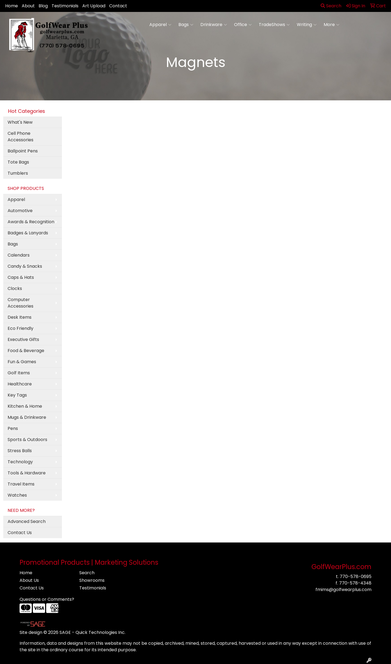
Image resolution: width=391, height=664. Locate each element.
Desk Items (19, 317)
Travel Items (21, 484)
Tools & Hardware (27, 473)
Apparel (160, 24)
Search (331, 6)
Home (11, 6)
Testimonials (65, 6)
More (331, 24)
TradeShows (274, 24)
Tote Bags (18, 162)
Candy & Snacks (25, 266)
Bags (185, 24)
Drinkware (213, 24)
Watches (17, 495)
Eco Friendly (20, 328)
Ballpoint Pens (23, 151)
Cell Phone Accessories (20, 136)
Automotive (20, 210)
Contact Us (20, 532)
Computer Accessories (20, 302)
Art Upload (93, 6)
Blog (43, 6)
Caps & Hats (21, 277)
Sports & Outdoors (27, 439)
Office (243, 24)
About (28, 6)
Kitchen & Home (25, 406)
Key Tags (17, 395)
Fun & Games (22, 362)
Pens (13, 428)
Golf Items (19, 373)
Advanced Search (27, 521)
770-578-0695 (355, 576)
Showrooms (92, 580)
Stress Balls (20, 451)
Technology (20, 462)
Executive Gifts (23, 339)
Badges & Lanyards (28, 233)
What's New (20, 122)
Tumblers (18, 173)
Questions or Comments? (47, 599)
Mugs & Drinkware (27, 417)
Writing (307, 24)
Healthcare (20, 384)
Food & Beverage (26, 350)
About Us (29, 580)
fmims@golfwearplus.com (343, 589)
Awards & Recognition (31, 222)
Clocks (15, 288)
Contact (118, 6)
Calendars (19, 255)
